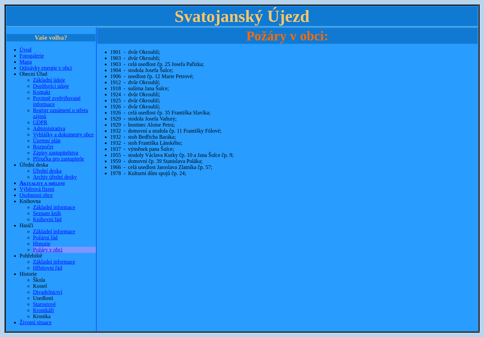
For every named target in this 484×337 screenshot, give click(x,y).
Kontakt (41, 92)
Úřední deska (47, 171)
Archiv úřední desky (55, 177)
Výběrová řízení (36, 189)
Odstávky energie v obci (45, 68)
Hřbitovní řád (47, 268)
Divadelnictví (47, 292)
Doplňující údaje (51, 86)
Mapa (25, 62)
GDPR (40, 122)
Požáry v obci (48, 249)
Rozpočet (43, 146)
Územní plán (47, 140)
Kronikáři (43, 310)
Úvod (25, 50)
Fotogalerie (31, 56)
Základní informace (54, 207)
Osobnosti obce (36, 195)
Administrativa (49, 128)
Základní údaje (49, 80)
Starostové (44, 304)
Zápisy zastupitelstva (55, 153)
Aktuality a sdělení (42, 183)
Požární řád (45, 237)
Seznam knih (47, 213)
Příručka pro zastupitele (58, 159)
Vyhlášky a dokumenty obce (63, 134)
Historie (41, 243)
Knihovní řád (47, 219)
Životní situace (35, 322)
